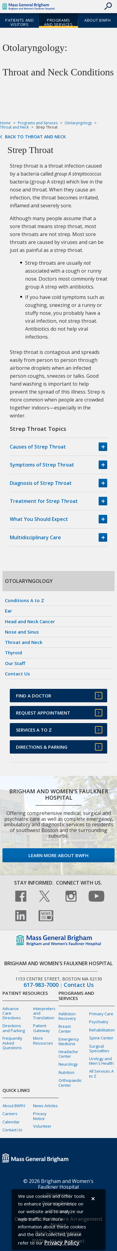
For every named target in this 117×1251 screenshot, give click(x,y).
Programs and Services (58, 22)
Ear (8, 611)
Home (5, 122)
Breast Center (64, 1029)
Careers (9, 1113)
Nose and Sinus (22, 632)
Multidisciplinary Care (35, 537)
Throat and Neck (14, 127)
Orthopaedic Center (70, 1083)
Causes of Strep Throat (38, 446)
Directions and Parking (13, 1028)
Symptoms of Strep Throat (42, 464)
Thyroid (13, 652)
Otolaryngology (78, 122)
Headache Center (68, 1054)
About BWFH (97, 20)
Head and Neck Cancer (30, 621)
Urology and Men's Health (101, 1061)
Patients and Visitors (19, 22)
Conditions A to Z (24, 600)
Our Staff (15, 663)
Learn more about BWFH (58, 855)
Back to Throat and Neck (35, 136)
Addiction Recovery (67, 1016)
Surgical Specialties (99, 1048)
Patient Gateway (41, 1028)
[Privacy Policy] (61, 1242)
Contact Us (17, 674)
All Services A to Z (101, 1073)
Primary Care (101, 1013)
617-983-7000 (41, 985)
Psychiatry (98, 1021)
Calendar (11, 1122)
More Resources (43, 1040)
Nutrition (66, 1072)
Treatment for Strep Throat (44, 501)
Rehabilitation (102, 1030)
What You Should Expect (39, 519)
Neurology (68, 1064)
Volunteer (42, 1126)
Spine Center (101, 1038)
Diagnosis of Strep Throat (41, 483)
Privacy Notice (40, 1116)
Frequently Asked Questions (12, 1042)
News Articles (45, 1105)
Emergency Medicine (68, 1041)
